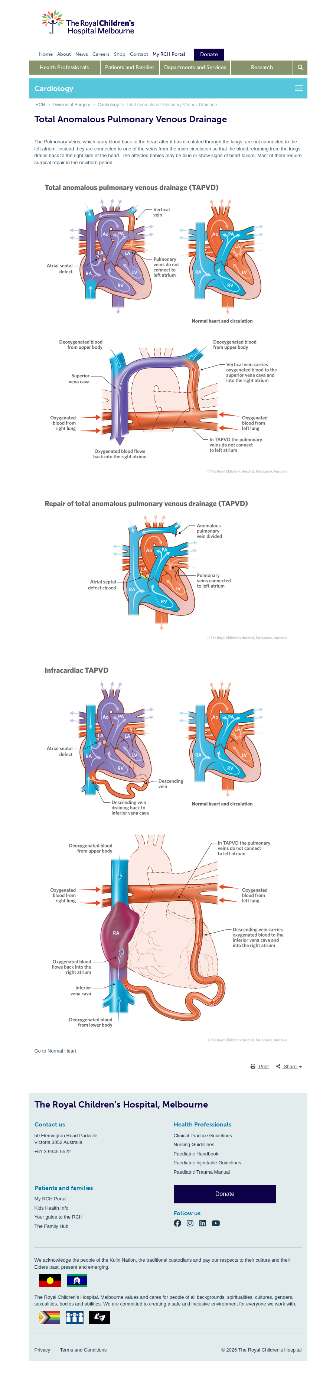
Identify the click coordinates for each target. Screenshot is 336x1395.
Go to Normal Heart (55, 1051)
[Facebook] (180, 1223)
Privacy (42, 1350)
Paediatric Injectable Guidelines (207, 1162)
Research (262, 67)
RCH (40, 104)
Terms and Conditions (83, 1350)
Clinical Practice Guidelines (203, 1135)
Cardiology (108, 104)
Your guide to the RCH (59, 1217)
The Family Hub (52, 1226)
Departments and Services (195, 67)
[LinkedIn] (205, 1223)
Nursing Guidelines (194, 1144)
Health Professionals (64, 67)
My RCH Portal (51, 1198)
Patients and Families (129, 67)
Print (260, 1066)
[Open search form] (300, 68)
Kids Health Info (52, 1208)
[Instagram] (193, 1223)
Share (289, 1066)
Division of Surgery (71, 104)
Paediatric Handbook (196, 1154)
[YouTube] (218, 1223)
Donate (225, 1194)
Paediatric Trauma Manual (202, 1172)
